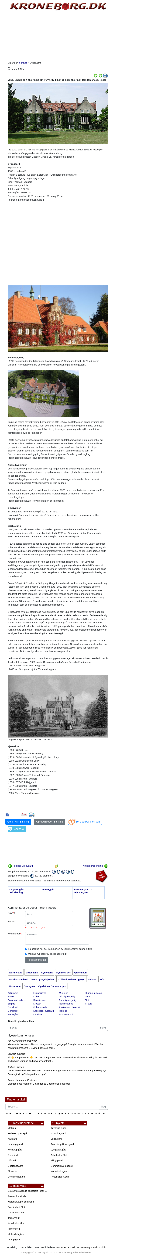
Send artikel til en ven (87, 821)
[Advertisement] (58, 35)
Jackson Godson (17, 1053)
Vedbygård (56, 1138)
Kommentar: (15, 933)
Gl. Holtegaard (58, 1133)
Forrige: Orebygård (20, 865)
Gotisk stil (13, 1007)
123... (104, 1113)
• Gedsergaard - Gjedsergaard (83, 891)
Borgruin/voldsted (17, 1000)
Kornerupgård (15, 1149)
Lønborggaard (15, 1144)
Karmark (12, 1138)
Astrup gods (14, 1239)
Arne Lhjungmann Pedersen (23, 1040)
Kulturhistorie (40, 1007)
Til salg (88, 1003)
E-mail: (12, 921)
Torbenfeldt (14, 1218)
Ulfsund (12, 1160)
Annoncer (61, 1247)
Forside (23, 62)
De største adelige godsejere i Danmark (28, 1190)
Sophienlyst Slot (16, 1207)
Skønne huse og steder (93, 995)
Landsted (38, 1014)
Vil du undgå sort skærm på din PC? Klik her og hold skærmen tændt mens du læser (57, 79)
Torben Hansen (16, 1067)
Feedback (18, 829)
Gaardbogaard (15, 1165)
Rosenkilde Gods (60, 1176)
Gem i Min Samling (18, 821)
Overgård (13, 1155)
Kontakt (72, 1247)
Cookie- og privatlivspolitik (92, 1247)
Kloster (37, 1003)
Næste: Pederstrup (95, 865)
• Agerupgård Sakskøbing (17, 891)
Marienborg (14, 1228)
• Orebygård (48, 889)
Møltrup (12, 1128)
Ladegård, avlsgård (43, 1010)
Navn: (11, 913)
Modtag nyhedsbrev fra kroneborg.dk (47, 953)
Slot (87, 1000)
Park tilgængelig (67, 1000)
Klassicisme (39, 1000)
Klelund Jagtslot (16, 1234)
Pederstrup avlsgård (18, 1133)
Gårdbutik (13, 1010)
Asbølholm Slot (59, 1155)
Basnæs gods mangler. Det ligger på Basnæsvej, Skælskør (39, 1083)
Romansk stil (66, 1014)
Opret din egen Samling (49, 821)
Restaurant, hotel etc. (70, 1007)
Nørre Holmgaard (60, 1171)
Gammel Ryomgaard (62, 1165)
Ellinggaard (57, 1160)
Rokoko (63, 1010)
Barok (11, 996)
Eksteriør (12, 1171)
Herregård (13, 1014)
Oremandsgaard (16, 1176)
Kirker (36, 996)
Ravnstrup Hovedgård (62, 1144)
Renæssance (66, 1003)
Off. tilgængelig (67, 996)
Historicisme (39, 993)
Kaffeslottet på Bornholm (21, 1201)
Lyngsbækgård (58, 1149)
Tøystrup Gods (58, 1128)
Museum (63, 993)
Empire (11, 1003)
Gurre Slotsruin (16, 1212)
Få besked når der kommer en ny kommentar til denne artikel (60, 948)
